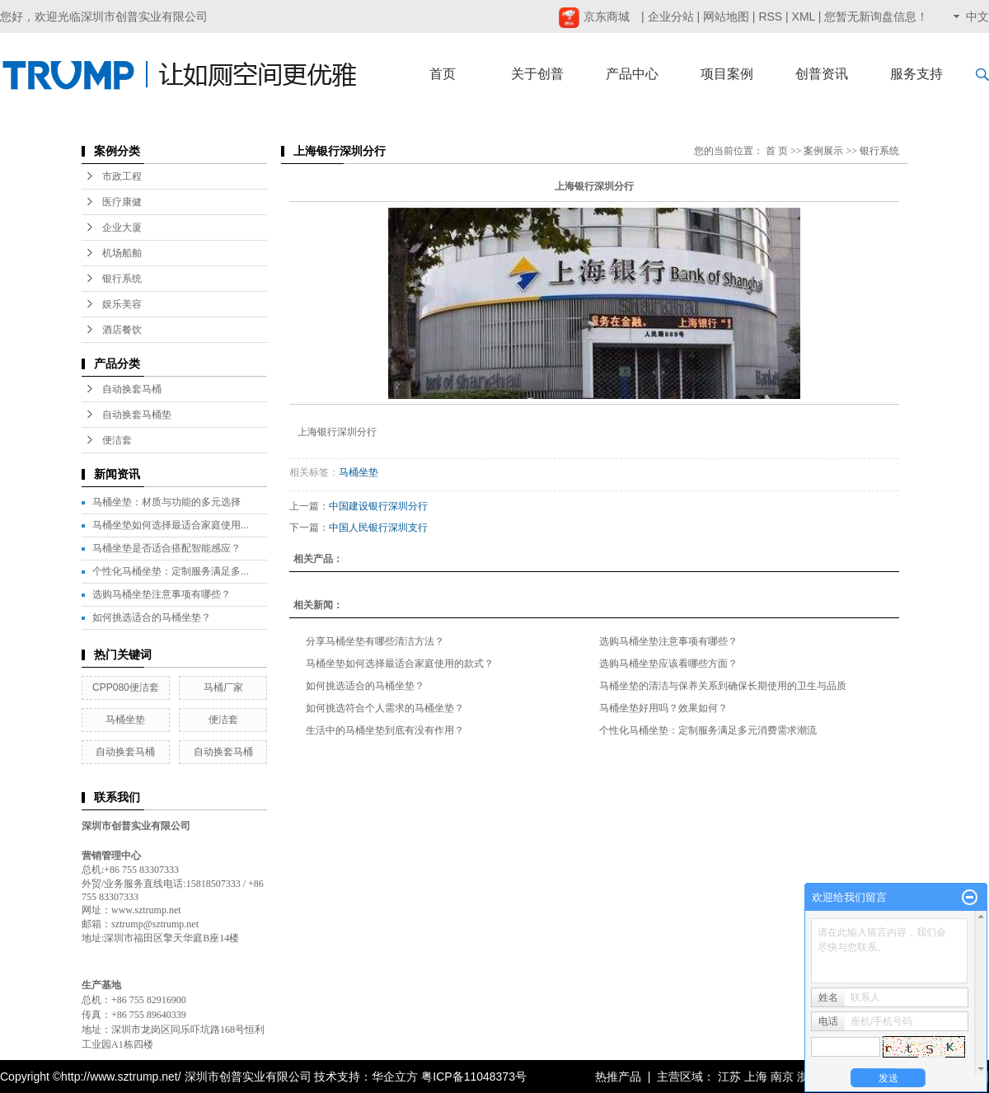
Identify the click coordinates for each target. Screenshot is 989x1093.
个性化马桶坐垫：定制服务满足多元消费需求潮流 (708, 730)
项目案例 (727, 74)
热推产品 (618, 1076)
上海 (755, 1076)
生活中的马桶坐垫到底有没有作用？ (385, 730)
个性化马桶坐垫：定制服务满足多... (170, 571)
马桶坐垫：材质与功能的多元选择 (166, 502)
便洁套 (117, 440)
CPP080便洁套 (125, 687)
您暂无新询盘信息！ (876, 16)
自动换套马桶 (132, 389)
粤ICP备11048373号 (474, 1076)
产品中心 (632, 74)
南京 (782, 1076)
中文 (977, 16)
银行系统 (122, 278)
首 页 (777, 151)
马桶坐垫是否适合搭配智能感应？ (166, 548)
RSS (770, 16)
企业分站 (671, 16)
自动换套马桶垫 (136, 414)
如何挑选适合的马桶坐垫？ (151, 617)
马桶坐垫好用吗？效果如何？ (663, 708)
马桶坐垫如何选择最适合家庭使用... (170, 525)
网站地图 (726, 16)
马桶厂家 (223, 687)
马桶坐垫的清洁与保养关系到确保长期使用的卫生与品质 (722, 686)
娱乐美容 (122, 304)
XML (803, 16)
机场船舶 (122, 253)
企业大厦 (122, 227)
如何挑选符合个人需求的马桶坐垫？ (385, 708)
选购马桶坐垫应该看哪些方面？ (668, 663)
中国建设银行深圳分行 (378, 506)
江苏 (729, 1076)
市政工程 (122, 176)
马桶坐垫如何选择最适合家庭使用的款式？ (400, 663)
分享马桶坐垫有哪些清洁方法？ (375, 641)
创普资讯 (821, 74)
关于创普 (537, 74)
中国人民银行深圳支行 (378, 527)
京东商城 (594, 16)
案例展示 (823, 151)
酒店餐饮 (122, 329)
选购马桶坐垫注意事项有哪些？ (161, 594)
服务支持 (916, 74)
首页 (442, 74)
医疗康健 (122, 202)
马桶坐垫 (125, 719)
